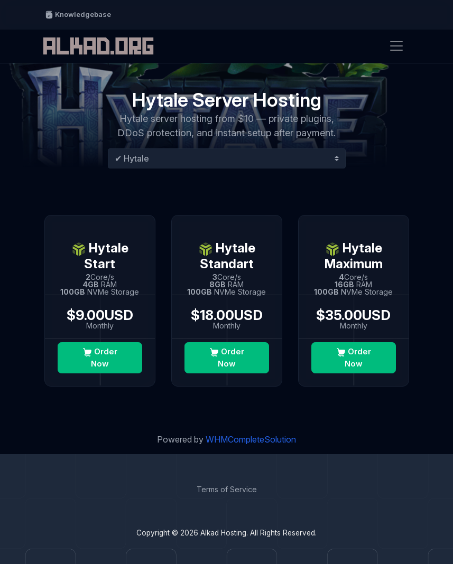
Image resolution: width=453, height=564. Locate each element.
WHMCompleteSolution (251, 439)
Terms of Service (227, 489)
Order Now (99, 357)
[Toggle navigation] (396, 46)
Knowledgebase (78, 14)
